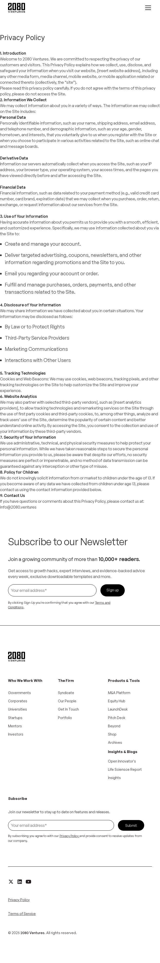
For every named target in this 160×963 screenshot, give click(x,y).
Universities (17, 709)
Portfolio (65, 718)
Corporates (17, 701)
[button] (147, 8)
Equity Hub (116, 701)
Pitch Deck (116, 718)
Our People (67, 701)
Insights (114, 778)
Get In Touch (68, 709)
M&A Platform (119, 693)
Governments (19, 693)
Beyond (114, 726)
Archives (115, 742)
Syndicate (66, 693)
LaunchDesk (118, 709)
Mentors (15, 726)
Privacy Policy (19, 900)
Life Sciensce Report (125, 769)
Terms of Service (22, 914)
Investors (15, 734)
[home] (16, 7)
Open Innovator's (122, 761)
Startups (15, 718)
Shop (112, 734)
